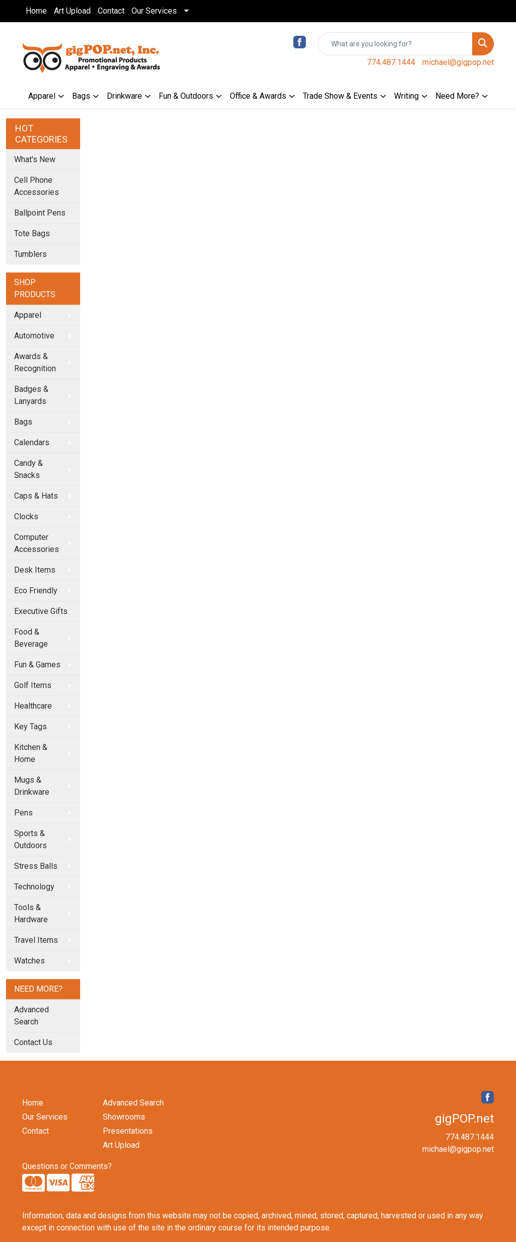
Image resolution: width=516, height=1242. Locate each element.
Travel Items (36, 940)
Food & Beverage (31, 638)
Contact (111, 11)
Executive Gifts (41, 611)
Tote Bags (32, 233)
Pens (23, 812)
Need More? (457, 96)
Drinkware (124, 96)
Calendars (31, 442)
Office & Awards (258, 96)
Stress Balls (35, 866)
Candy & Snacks (28, 469)
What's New (34, 159)
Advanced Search (31, 1015)
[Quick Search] (395, 43)
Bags (81, 96)
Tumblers (30, 254)
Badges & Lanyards (31, 395)
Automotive (34, 335)
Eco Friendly (35, 590)
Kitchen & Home (30, 753)
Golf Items (32, 685)
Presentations (128, 1131)
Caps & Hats (36, 496)
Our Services (154, 11)
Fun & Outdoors (186, 96)
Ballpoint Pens (40, 213)
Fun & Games (37, 664)
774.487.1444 (391, 62)
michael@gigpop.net (458, 62)
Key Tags (30, 726)
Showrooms (124, 1117)
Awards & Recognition (35, 362)
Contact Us (33, 1042)
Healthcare (33, 706)
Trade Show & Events (340, 96)
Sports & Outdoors (30, 839)
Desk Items (34, 570)
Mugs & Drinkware (31, 786)
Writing (406, 96)
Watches (29, 960)
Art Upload (72, 11)
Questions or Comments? (67, 1166)
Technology (34, 886)
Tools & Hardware (31, 913)
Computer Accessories (36, 543)
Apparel (41, 96)
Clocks (26, 516)
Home (36, 11)
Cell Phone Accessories (36, 186)
